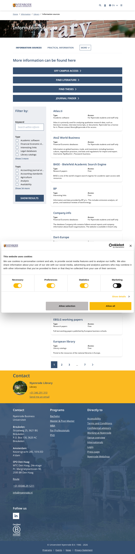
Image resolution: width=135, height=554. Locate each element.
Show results (29, 198)
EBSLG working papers (68, 319)
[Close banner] (131, 246)
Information (26, 14)
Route (16, 479)
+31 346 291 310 (38, 392)
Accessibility (94, 418)
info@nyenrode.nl (23, 492)
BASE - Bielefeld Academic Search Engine (79, 164)
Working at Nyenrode (99, 432)
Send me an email (39, 396)
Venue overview (96, 437)
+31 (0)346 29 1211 (24, 485)
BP (55, 188)
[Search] (100, 5)
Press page (93, 451)
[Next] (92, 364)
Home (15, 14)
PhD (52, 435)
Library (36, 14)
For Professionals (60, 430)
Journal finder (67, 98)
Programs (47, 550)
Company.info (62, 213)
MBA (52, 425)
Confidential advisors (99, 428)
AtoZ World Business (66, 137)
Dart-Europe (61, 237)
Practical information (61, 47)
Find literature (67, 80)
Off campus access (67, 70)
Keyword (19, 122)
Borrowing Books (90, 47)
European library (64, 341)
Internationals (95, 442)
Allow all (110, 306)
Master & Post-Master (62, 421)
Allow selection (67, 306)
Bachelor (55, 416)
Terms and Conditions (99, 423)
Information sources (29, 47)
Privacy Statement (84, 550)
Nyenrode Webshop (98, 456)
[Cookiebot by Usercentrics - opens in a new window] (111, 246)
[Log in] (105, 5)
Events (59, 550)
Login (90, 447)
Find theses (67, 89)
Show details (119, 296)
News (68, 550)
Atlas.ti (57, 111)
